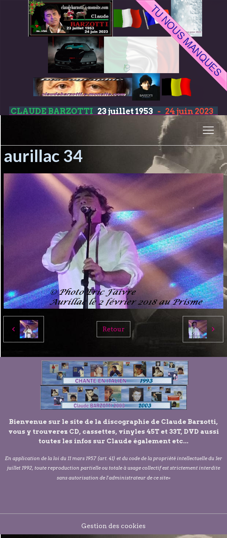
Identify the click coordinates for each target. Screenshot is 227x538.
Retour (113, 329)
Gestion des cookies (113, 526)
